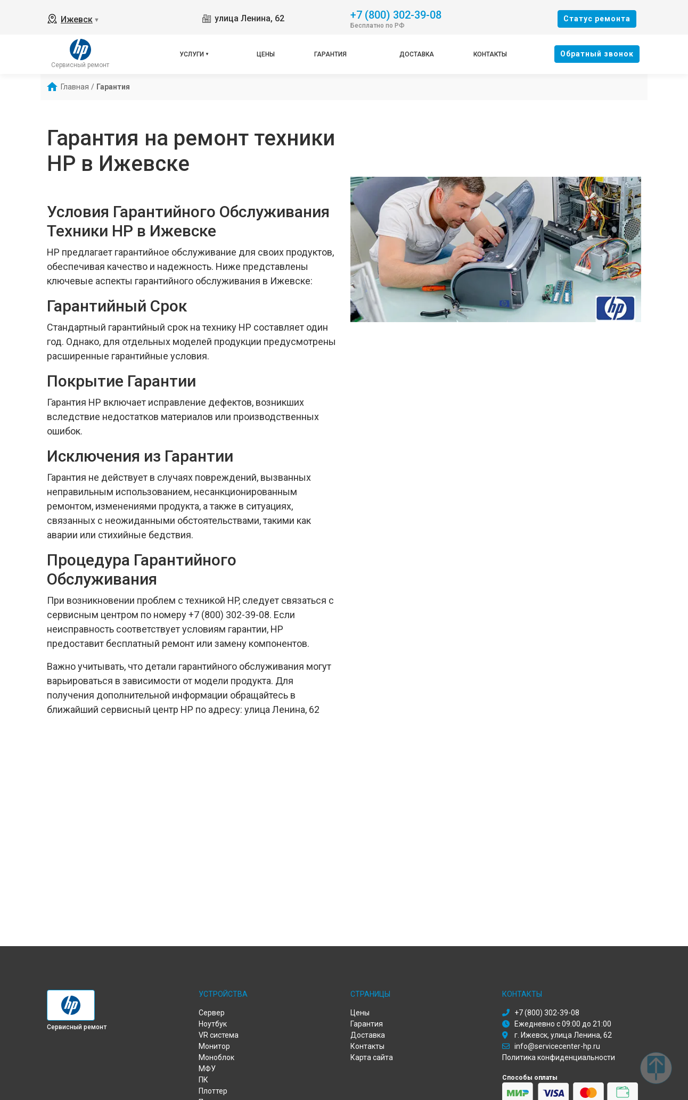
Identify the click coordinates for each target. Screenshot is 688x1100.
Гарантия (330, 54)
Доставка (416, 54)
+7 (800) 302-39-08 (395, 14)
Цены (266, 54)
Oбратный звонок (597, 54)
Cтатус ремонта (596, 18)
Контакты (490, 54)
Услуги (191, 54)
